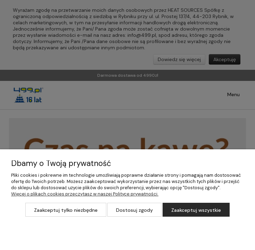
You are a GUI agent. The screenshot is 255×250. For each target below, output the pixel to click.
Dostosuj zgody (134, 210)
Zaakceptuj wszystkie (196, 210)
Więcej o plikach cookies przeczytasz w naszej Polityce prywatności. (84, 194)
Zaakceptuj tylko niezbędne (66, 210)
